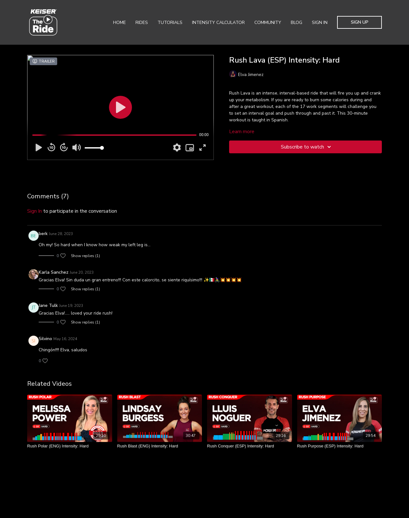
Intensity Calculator (218, 22)
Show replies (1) (85, 255)
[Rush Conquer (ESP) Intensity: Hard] (249, 446)
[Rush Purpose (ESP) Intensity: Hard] (339, 446)
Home (119, 22)
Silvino (45, 339)
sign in (34, 211)
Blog (296, 22)
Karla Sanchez (53, 272)
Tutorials (170, 22)
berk (43, 234)
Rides (141, 22)
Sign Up (359, 22)
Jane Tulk (48, 305)
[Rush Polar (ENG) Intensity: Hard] (69, 446)
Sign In (320, 22)
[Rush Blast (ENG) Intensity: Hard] (159, 446)
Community (267, 22)
